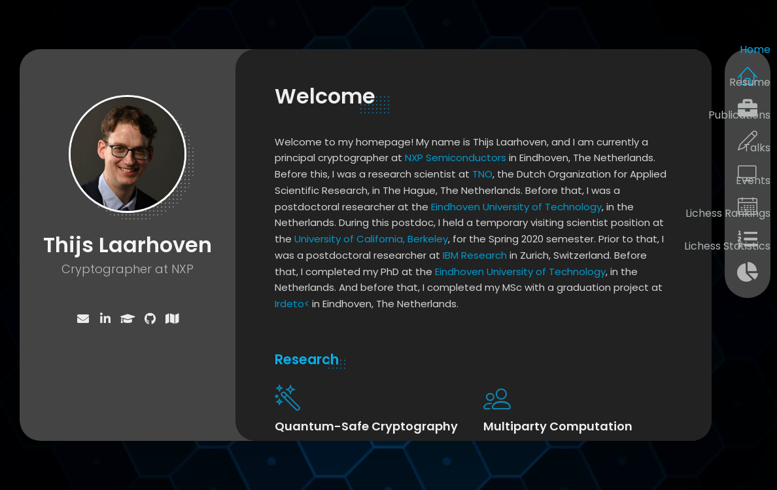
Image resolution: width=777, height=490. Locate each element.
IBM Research (475, 255)
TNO (482, 174)
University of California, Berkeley (371, 239)
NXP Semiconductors (455, 157)
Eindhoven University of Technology (516, 207)
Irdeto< (292, 304)
